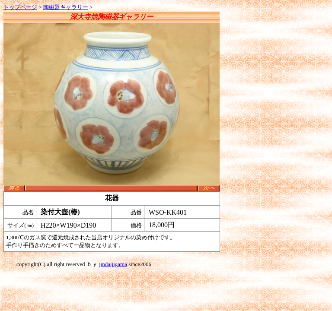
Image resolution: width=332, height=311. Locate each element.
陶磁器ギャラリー (65, 7)
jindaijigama (113, 264)
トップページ (20, 7)
